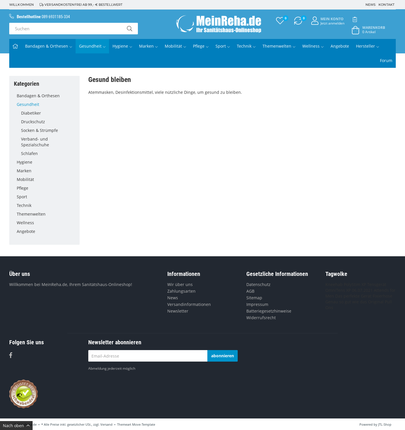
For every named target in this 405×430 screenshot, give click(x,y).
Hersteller (367, 46)
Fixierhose (382, 296)
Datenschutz (258, 284)
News (370, 5)
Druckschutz (48, 121)
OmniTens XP (338, 290)
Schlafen (48, 153)
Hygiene (122, 46)
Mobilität (175, 46)
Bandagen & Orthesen (48, 46)
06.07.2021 (362, 290)
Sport (222, 46)
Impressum (257, 304)
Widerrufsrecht (261, 317)
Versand (106, 424)
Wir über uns (180, 284)
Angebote (340, 46)
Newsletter (177, 311)
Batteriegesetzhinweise (268, 311)
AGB (250, 291)
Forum (386, 60)
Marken (148, 46)
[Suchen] (65, 28)
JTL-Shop (384, 424)
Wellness (313, 46)
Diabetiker (48, 113)
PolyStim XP (355, 284)
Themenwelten (278, 46)
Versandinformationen (189, 304)
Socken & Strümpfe (48, 130)
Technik (246, 46)
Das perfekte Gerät (353, 296)
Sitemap (254, 297)
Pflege (201, 46)
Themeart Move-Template (136, 424)
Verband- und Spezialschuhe (35, 141)
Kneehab (334, 284)
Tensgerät (376, 284)
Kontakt (386, 5)
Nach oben (16, 425)
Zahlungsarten (181, 291)
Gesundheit (92, 46)
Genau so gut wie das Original (354, 301)
